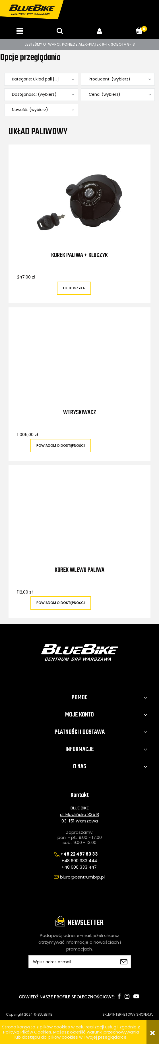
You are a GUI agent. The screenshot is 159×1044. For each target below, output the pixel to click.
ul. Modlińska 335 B (79, 814)
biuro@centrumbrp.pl (82, 877)
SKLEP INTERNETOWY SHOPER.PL (127, 1014)
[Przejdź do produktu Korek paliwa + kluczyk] (79, 202)
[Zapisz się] (124, 961)
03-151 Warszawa (79, 821)
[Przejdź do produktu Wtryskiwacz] (79, 362)
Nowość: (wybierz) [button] (30, 109)
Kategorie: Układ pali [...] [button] (35, 79)
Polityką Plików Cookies (27, 1032)
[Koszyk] (139, 30)
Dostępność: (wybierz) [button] (34, 94)
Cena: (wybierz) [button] (104, 94)
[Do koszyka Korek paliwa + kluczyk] (74, 288)
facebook (119, 996)
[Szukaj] (59, 30)
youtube (136, 996)
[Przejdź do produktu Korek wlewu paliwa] (79, 520)
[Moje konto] (99, 31)
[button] (19, 31)
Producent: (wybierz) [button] (109, 79)
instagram (127, 996)
